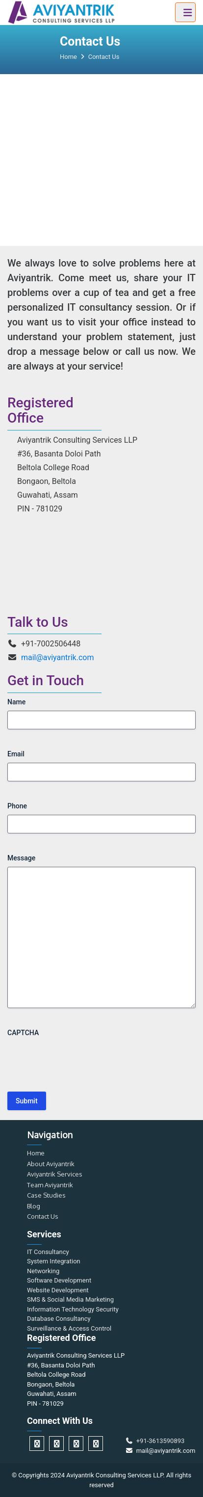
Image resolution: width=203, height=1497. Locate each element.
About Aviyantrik (51, 1164)
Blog (33, 1206)
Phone (17, 806)
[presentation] (81, 1061)
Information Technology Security (73, 1309)
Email (16, 754)
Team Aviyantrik (50, 1185)
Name (16, 702)
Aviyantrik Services (54, 1174)
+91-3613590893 (154, 1440)
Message (21, 858)
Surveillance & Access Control (69, 1328)
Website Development (58, 1290)
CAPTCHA (23, 1033)
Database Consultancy (59, 1318)
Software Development (59, 1280)
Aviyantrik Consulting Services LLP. (115, 1475)
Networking (43, 1271)
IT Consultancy (48, 1252)
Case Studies (46, 1195)
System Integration (53, 1261)
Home (36, 1153)
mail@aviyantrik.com (57, 657)
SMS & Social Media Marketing (70, 1299)
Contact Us (42, 1216)
